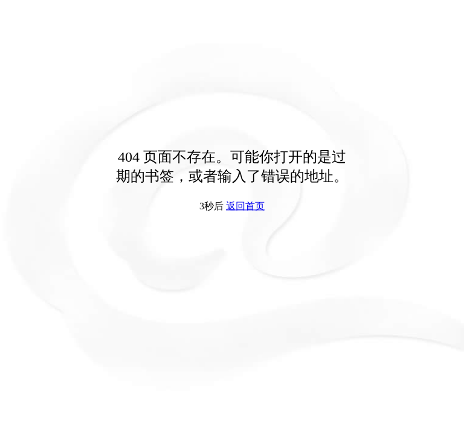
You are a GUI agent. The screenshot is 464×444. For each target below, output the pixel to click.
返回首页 (245, 206)
